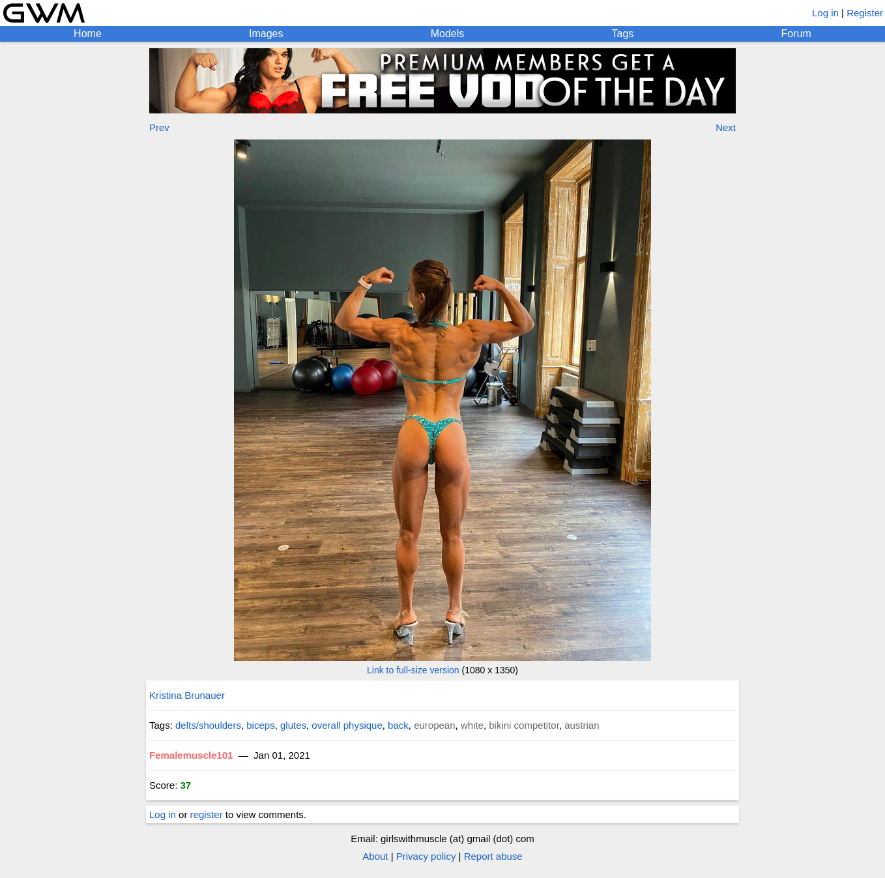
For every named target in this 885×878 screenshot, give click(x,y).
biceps (260, 725)
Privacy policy (426, 856)
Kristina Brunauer (187, 695)
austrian (581, 725)
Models (448, 33)
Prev (159, 127)
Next (726, 127)
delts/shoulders (208, 725)
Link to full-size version (413, 670)
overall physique (347, 725)
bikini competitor (524, 725)
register (206, 814)
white (472, 725)
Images (266, 33)
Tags (623, 33)
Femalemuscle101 (191, 755)
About (375, 856)
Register (865, 12)
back (398, 725)
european (434, 725)
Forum (796, 33)
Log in (825, 12)
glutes (293, 725)
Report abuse (493, 856)
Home (88, 33)
